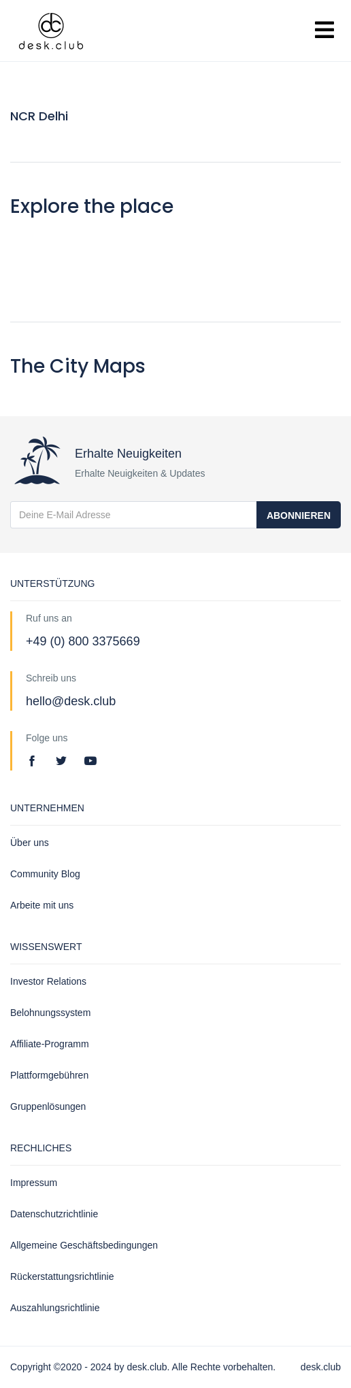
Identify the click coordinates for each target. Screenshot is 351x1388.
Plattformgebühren (49, 1075)
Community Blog (45, 873)
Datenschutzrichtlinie (54, 1213)
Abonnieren (299, 515)
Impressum (33, 1182)
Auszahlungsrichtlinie (55, 1307)
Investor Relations (48, 981)
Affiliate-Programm (49, 1043)
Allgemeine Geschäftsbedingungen (84, 1245)
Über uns (29, 842)
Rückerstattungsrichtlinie (62, 1276)
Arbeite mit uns (41, 905)
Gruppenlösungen (48, 1106)
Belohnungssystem (50, 1012)
